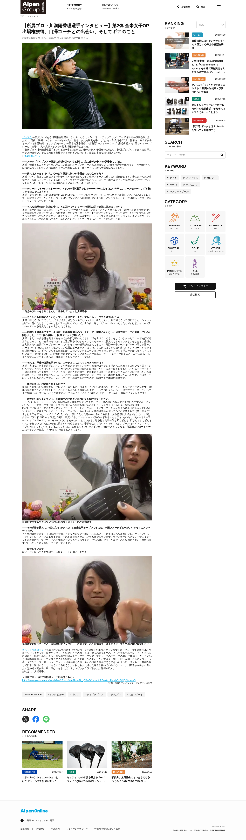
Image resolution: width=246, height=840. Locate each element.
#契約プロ (75, 38)
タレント (211, 177)
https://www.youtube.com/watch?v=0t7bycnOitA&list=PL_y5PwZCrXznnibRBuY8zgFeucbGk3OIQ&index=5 (78, 680)
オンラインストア (198, 286)
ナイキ (173, 177)
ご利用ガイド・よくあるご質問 (39, 820)
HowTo (173, 184)
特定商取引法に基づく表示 (107, 829)
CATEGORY (74, 7)
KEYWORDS (110, 6)
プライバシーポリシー (77, 829)
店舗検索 (185, 7)
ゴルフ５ (27, 137)
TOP (22, 16)
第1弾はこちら (32, 155)
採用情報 (40, 829)
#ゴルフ (52, 38)
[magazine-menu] (219, 7)
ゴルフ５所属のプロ (33, 650)
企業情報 (24, 829)
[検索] (200, 7)
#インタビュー (42, 38)
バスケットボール (179, 191)
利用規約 (55, 829)
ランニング (192, 184)
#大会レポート (87, 38)
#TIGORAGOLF (29, 38)
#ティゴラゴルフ (64, 38)
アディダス (192, 177)
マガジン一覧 (33, 16)
